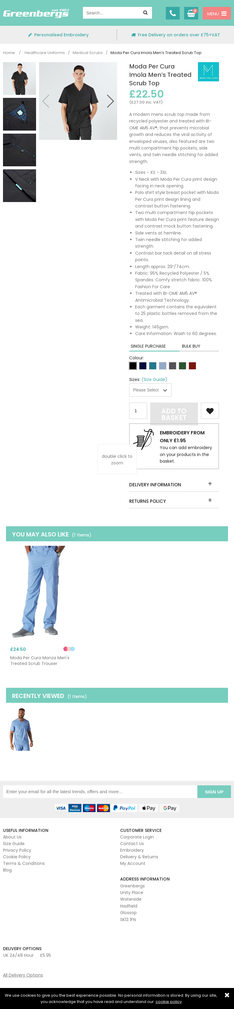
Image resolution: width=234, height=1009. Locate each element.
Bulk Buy (191, 346)
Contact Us (132, 842)
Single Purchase (148, 346)
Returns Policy (147, 501)
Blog (7, 869)
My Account (132, 862)
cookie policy (169, 1001)
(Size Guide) (154, 379)
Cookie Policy (17, 855)
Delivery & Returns (139, 855)
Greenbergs (36, 13)
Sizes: (134, 379)
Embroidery (132, 849)
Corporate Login (137, 835)
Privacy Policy (17, 849)
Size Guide (14, 842)
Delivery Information (155, 485)
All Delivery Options (23, 974)
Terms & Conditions (24, 862)
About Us (12, 835)
